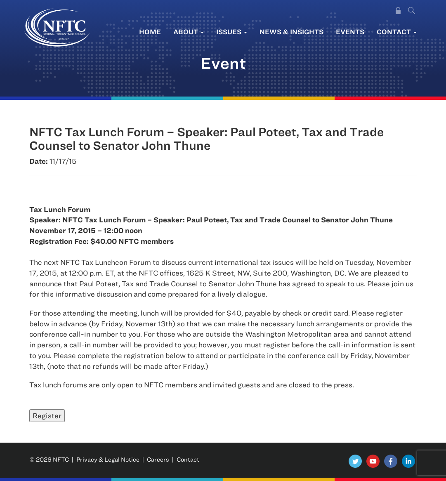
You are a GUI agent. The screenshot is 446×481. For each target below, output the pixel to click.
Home (150, 31)
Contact (397, 31)
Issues (231, 31)
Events (350, 31)
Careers (158, 459)
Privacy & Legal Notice (107, 459)
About (188, 31)
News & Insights (291, 31)
